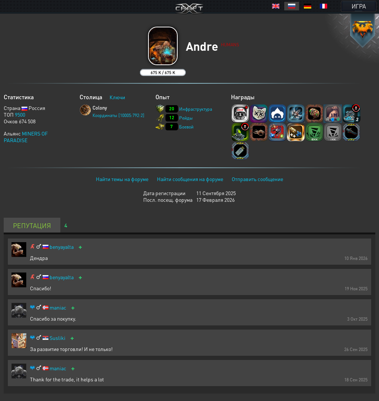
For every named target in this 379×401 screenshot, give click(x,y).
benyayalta (62, 247)
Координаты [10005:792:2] (118, 115)
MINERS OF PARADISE (26, 136)
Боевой (186, 127)
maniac (58, 307)
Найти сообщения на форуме (190, 179)
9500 (20, 114)
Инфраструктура (195, 109)
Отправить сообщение (257, 179)
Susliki (58, 338)
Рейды (186, 118)
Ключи (117, 97)
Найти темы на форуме (122, 179)
